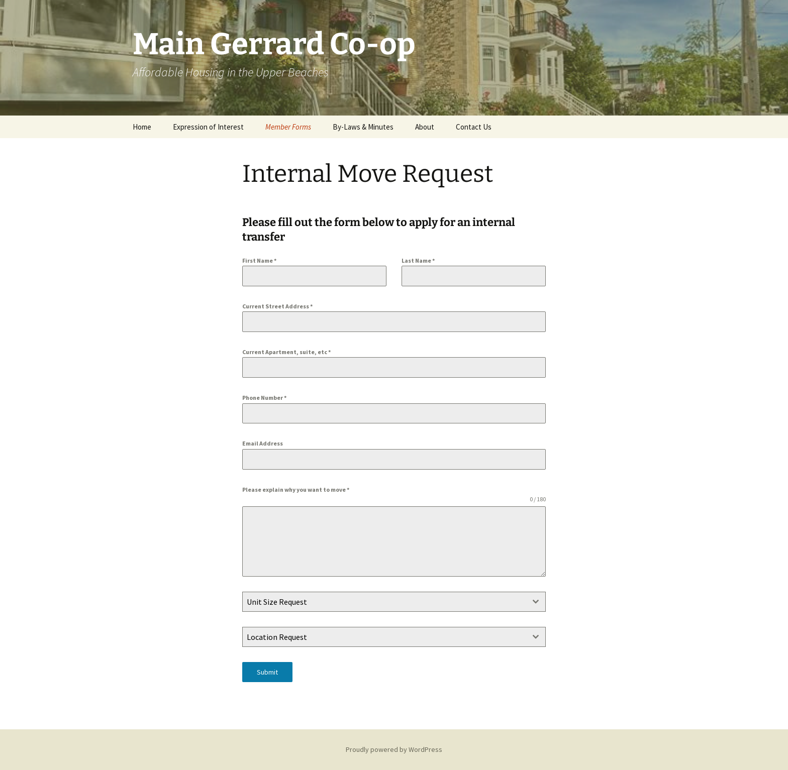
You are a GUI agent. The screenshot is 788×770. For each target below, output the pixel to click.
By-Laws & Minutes (363, 127)
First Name (259, 260)
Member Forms (288, 127)
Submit (267, 672)
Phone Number (264, 397)
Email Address (262, 443)
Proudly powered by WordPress (394, 749)
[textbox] (384, 601)
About (424, 127)
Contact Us (473, 127)
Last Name (418, 260)
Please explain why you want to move (295, 489)
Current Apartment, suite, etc (286, 352)
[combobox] (394, 602)
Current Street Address (277, 306)
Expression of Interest (208, 127)
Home (142, 127)
